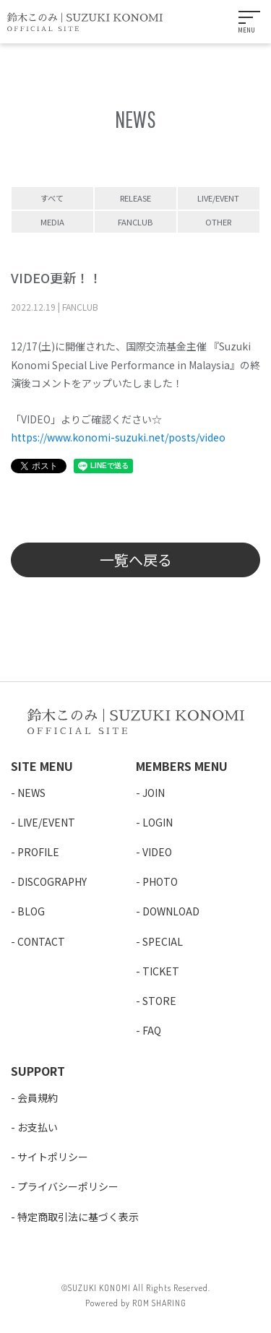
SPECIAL (162, 941)
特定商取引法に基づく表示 (78, 1216)
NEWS (31, 792)
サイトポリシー (52, 1156)
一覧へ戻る (136, 559)
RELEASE (135, 198)
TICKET (160, 971)
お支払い (37, 1127)
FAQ (151, 1030)
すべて (52, 198)
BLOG (31, 911)
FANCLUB (135, 222)
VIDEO (157, 852)
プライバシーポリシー (68, 1186)
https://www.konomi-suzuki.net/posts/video (118, 437)
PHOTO (160, 881)
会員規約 (37, 1097)
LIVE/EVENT (218, 198)
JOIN (153, 792)
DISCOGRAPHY (52, 881)
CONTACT (41, 941)
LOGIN (157, 822)
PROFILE (38, 852)
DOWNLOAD (170, 911)
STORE (159, 1000)
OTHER (218, 222)
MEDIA (52, 222)
